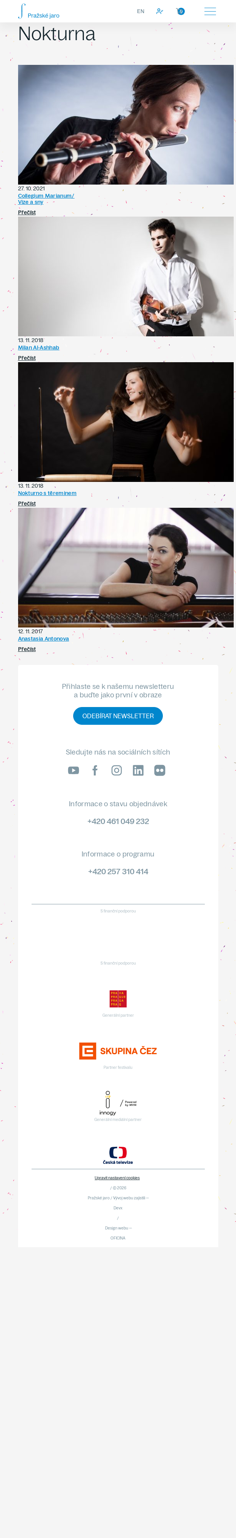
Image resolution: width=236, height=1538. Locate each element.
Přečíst (27, 212)
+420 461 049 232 (118, 821)
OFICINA (118, 1238)
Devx (118, 1208)
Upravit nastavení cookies (117, 1177)
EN (140, 11)
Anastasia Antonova (43, 638)
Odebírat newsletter (118, 716)
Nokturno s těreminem (47, 493)
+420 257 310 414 (118, 871)
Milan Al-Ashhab (39, 347)
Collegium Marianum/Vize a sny (46, 199)
